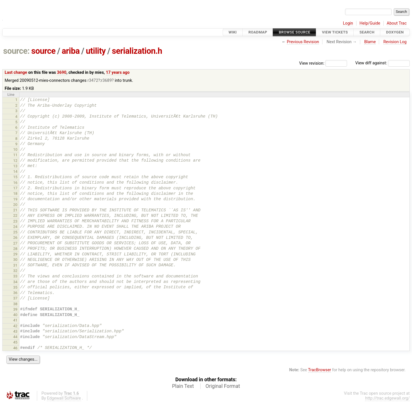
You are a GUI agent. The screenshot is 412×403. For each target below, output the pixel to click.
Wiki (233, 32)
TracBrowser (319, 370)
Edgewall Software (64, 398)
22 (15, 215)
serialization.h (137, 51)
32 (15, 271)
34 (15, 282)
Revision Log (395, 41)
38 (15, 304)
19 (15, 199)
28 (15, 249)
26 (15, 237)
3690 (61, 72)
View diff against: (382, 63)
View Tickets (335, 32)
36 (15, 293)
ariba (71, 51)
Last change (16, 72)
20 (15, 205)
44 (15, 337)
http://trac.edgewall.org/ (387, 398)
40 (15, 315)
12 (15, 160)
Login (348, 23)
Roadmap (257, 32)
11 (15, 155)
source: (16, 51)
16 (15, 182)
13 (15, 166)
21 (15, 210)
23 (15, 221)
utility (96, 51)
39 (15, 309)
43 (15, 331)
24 (15, 227)
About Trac (397, 23)
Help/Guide (370, 23)
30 (15, 259)
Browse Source (294, 32)
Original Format (222, 386)
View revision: (311, 63)
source (43, 51)
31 (15, 265)
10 (15, 149)
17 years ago (118, 72)
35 (15, 287)
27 (15, 243)
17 (15, 188)
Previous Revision (303, 41)
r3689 (106, 80)
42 (15, 326)
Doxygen (395, 32)
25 (15, 232)
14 (15, 171)
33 (15, 276)
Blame (370, 41)
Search (366, 32)
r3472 (93, 80)
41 (15, 320)
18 (15, 193)
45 (15, 342)
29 (15, 254)
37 (15, 298)
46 (15, 348)
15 (15, 177)
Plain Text (183, 386)
